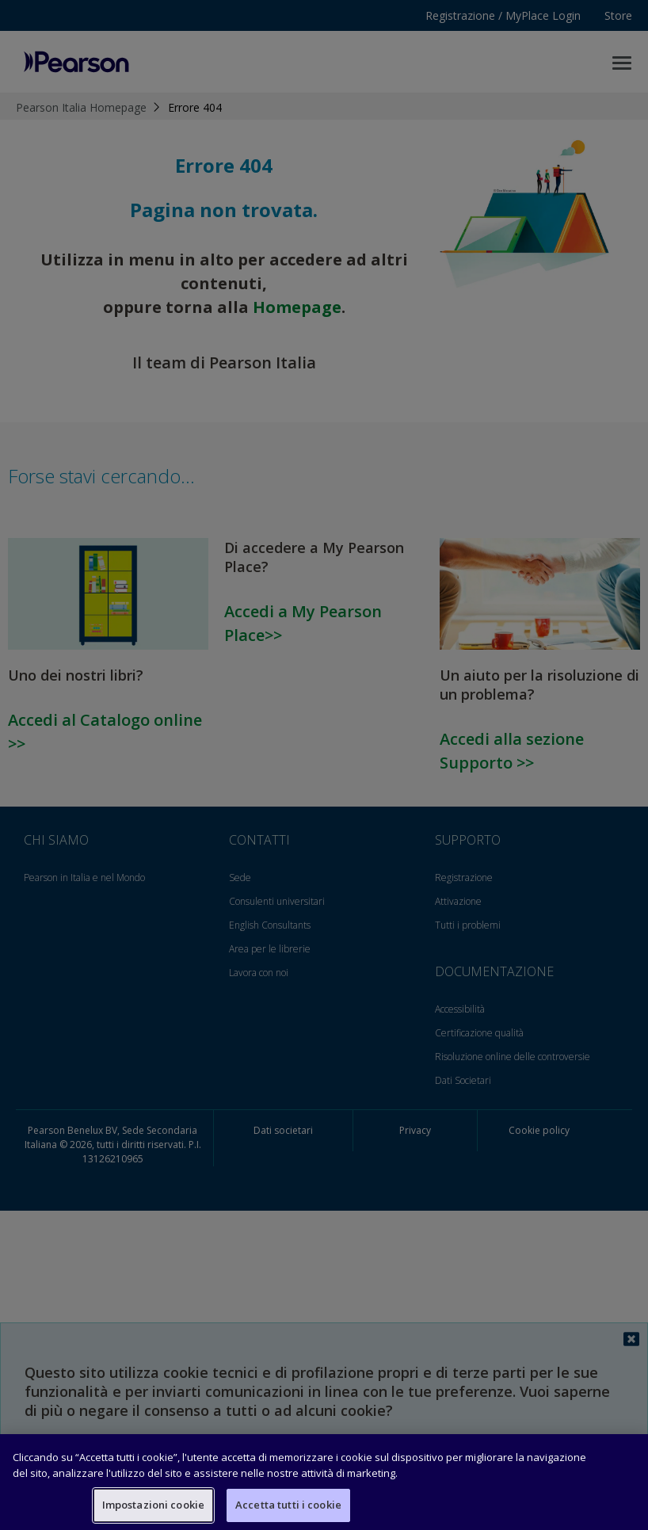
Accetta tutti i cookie (288, 1505)
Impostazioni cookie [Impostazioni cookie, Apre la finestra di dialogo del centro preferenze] (153, 1505)
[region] (324, 1482)
